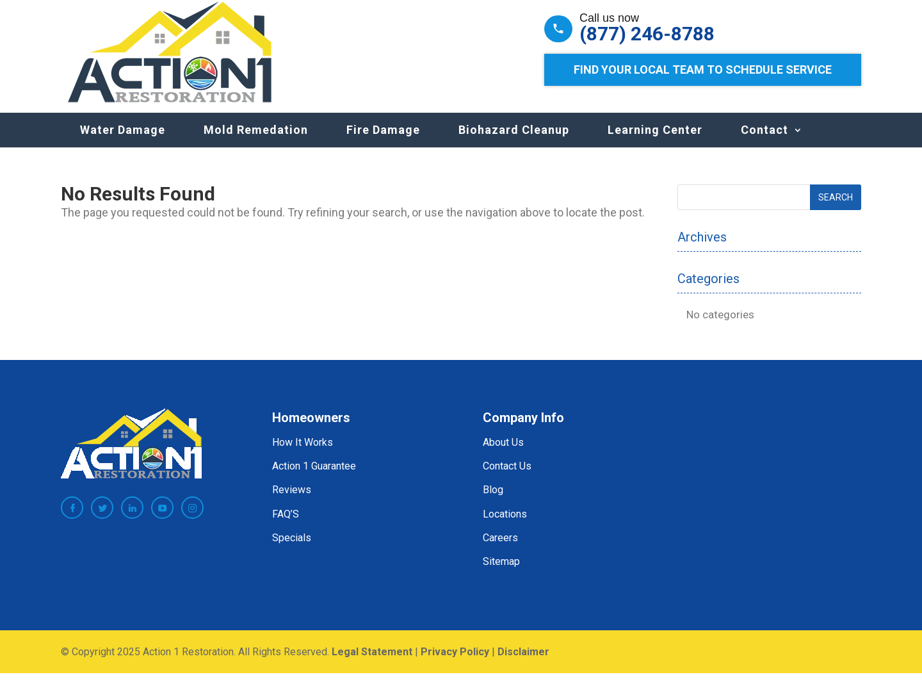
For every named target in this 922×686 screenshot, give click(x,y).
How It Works (302, 455)
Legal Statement (372, 664)
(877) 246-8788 (647, 34)
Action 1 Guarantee (314, 479)
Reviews (291, 502)
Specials (291, 550)
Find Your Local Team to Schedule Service (703, 69)
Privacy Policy (455, 664)
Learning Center (655, 142)
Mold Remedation (256, 142)
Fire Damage (383, 142)
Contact (764, 142)
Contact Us (507, 479)
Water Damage (122, 142)
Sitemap (501, 574)
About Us (503, 455)
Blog (493, 502)
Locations (505, 527)
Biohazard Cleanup (513, 142)
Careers (500, 550)
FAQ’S (285, 527)
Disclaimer (523, 664)
